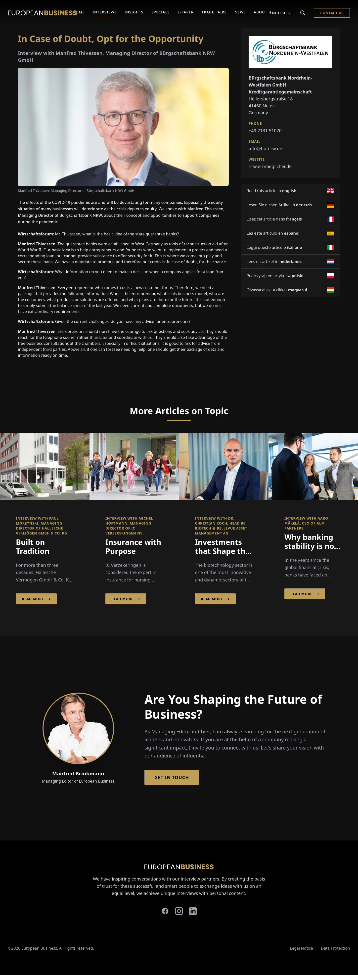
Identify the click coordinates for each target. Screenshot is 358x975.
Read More (36, 598)
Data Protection (335, 948)
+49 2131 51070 (265, 130)
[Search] (303, 13)
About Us (264, 12)
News (240, 12)
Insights (134, 12)
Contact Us (332, 12)
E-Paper (186, 12)
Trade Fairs (214, 12)
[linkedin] (193, 911)
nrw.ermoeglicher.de (270, 166)
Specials (160, 12)
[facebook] (165, 911)
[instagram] (179, 911)
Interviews (105, 12)
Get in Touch (171, 777)
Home (79, 12)
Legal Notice (301, 948)
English (281, 12)
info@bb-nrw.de (265, 148)
